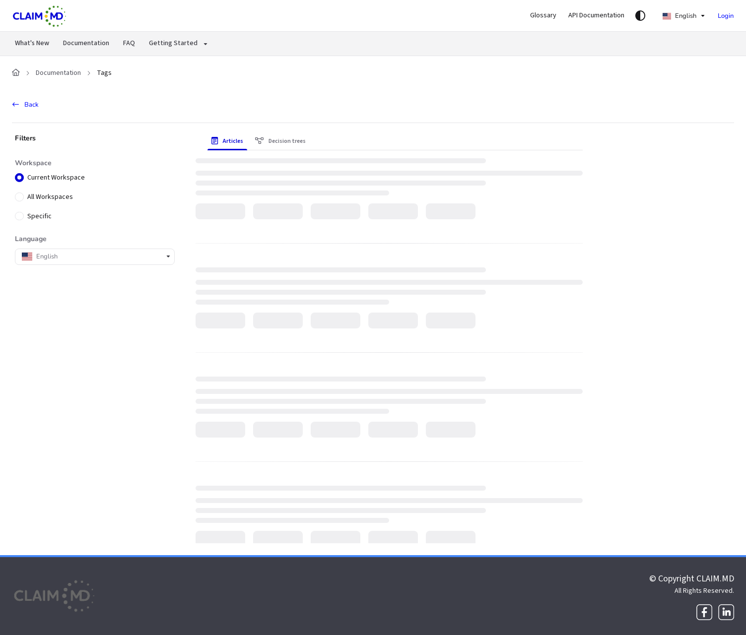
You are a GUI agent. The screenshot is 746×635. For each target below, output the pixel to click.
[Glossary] (543, 15)
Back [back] (25, 104)
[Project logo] (40, 16)
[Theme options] (640, 16)
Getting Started (173, 43)
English (679, 15)
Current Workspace (56, 178)
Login (726, 15)
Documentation (86, 43)
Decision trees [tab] (280, 141)
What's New (32, 43)
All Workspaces (50, 197)
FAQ (129, 43)
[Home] (16, 73)
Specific (39, 216)
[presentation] (229, 141)
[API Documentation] (596, 15)
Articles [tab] (227, 141)
